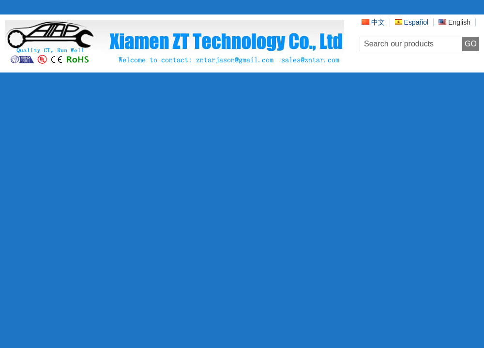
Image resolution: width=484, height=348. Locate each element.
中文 (373, 22)
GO (471, 44)
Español (411, 22)
